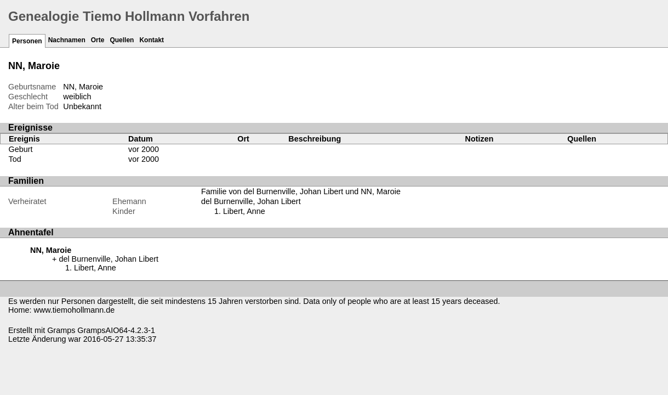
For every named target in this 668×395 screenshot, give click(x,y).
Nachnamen (66, 40)
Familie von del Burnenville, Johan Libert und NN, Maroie (301, 191)
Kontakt (151, 40)
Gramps (61, 330)
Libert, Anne (244, 211)
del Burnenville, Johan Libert (251, 201)
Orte (98, 40)
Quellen (122, 40)
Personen (27, 41)
